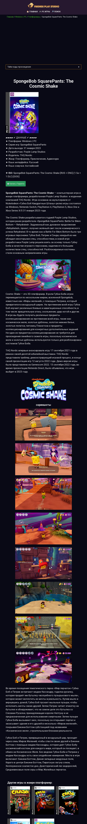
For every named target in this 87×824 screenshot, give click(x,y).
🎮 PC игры (44, 12)
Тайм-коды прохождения (19, 67)
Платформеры (34, 17)
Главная (10, 17)
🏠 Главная (32, 12)
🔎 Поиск (56, 12)
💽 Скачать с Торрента (15, 184)
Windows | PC (20, 17)
